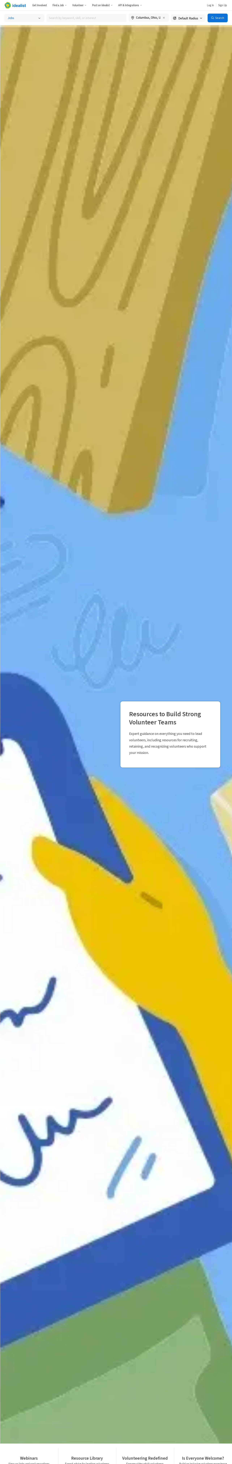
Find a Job (59, 5)
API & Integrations (130, 5)
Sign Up (222, 5)
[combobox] (86, 18)
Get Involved (39, 5)
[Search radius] (188, 18)
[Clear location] (164, 17)
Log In (210, 5)
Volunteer (79, 5)
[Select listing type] (24, 18)
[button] (59, 5)
